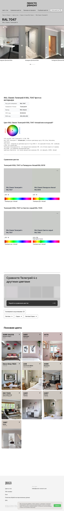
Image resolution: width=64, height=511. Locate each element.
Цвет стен (5, 10)
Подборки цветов (43, 10)
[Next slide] (62, 45)
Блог (6, 494)
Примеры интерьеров (29, 10)
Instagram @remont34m (32, 60)
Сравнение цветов (15, 10)
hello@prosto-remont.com (39, 488)
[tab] (29, 64)
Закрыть (57, 505)
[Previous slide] (2, 45)
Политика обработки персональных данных (17, 497)
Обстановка (8, 491)
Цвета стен (8, 488)
